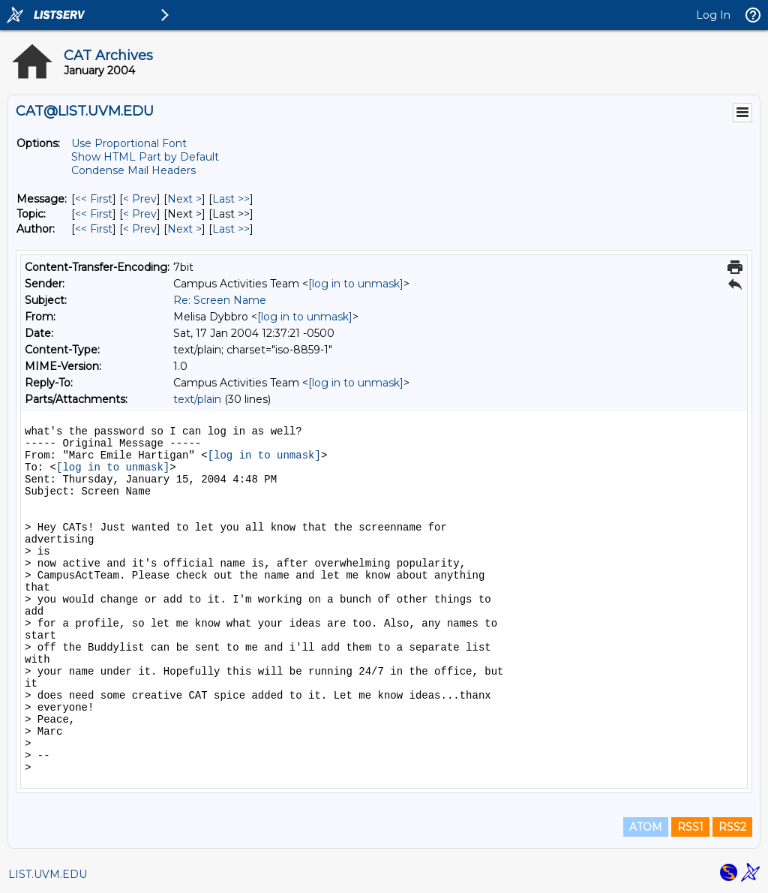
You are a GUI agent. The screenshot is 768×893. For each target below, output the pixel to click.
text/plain (197, 399)
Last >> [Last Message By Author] (231, 229)
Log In (713, 15)
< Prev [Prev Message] (140, 199)
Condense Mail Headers (133, 170)
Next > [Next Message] (184, 199)
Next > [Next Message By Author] (184, 229)
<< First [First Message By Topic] (93, 214)
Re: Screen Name (219, 300)
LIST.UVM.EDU (47, 874)
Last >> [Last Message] (231, 199)
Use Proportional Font (129, 143)
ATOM (645, 827)
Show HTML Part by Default (145, 157)
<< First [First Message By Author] (93, 229)
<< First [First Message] (93, 199)
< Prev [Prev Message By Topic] (140, 214)
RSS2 (732, 827)
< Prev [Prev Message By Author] (140, 229)
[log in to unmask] (356, 283)
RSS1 (690, 827)
